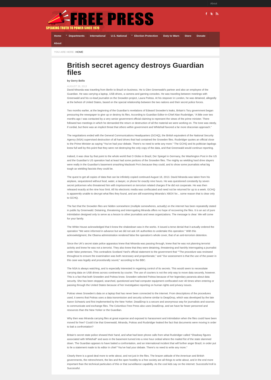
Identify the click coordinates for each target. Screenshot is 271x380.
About (213, 3)
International (97, 35)
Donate (201, 35)
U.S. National (119, 35)
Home (57, 35)
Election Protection (144, 36)
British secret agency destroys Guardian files (135, 68)
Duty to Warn (171, 35)
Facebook (206, 13)
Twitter (211, 13)
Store (188, 35)
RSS (217, 13)
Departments (74, 36)
